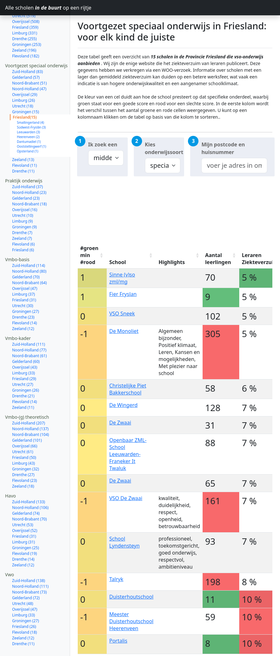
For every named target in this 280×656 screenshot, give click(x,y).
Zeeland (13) (23, 137)
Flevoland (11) (24, 142)
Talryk (116, 579)
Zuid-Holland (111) (28, 321)
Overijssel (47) (24, 266)
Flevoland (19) (24, 531)
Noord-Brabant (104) (30, 412)
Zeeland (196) (24, 27)
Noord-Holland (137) (30, 406)
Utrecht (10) (22, 192)
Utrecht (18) (22, 83)
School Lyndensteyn (124, 542)
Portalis (118, 640)
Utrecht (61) (22, 429)
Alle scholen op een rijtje (37, 7)
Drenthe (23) (23, 294)
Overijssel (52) (24, 508)
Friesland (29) (24, 356)
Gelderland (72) (25, 575)
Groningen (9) (24, 204)
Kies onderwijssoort (164, 148)
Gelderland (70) (25, 254)
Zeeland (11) (23, 384)
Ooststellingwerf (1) (31, 124)
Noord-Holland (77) (29, 327)
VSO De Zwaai (125, 498)
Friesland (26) (24, 604)
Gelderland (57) (25, 54)
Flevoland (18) (24, 609)
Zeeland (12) (23, 306)
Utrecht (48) (22, 581)
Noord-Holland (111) (30, 563)
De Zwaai (120, 422)
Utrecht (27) (22, 362)
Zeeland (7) (22, 215)
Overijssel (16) (24, 187)
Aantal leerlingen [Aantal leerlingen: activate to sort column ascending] (218, 259)
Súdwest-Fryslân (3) (31, 104)
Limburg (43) (23, 440)
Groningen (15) (25, 89)
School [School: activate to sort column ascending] (117, 262)
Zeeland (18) (23, 463)
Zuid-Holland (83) (27, 49)
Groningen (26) (25, 367)
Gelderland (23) (25, 175)
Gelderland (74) (25, 490)
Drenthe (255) (24, 16)
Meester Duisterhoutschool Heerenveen (131, 621)
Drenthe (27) (23, 452)
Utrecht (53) (22, 502)
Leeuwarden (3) (28, 109)
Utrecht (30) (22, 283)
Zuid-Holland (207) (28, 400)
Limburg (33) (23, 350)
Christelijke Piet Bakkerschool (127, 389)
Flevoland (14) (24, 300)
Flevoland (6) (23, 221)
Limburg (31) (23, 519)
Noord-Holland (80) (29, 248)
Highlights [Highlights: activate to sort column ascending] (172, 262)
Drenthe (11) (23, 148)
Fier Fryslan (123, 294)
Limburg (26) (23, 77)
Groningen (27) (25, 288)
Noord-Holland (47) (29, 66)
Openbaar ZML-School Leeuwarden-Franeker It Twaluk (128, 454)
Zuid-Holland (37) (27, 164)
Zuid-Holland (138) (28, 558)
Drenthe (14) (23, 536)
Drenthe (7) (22, 210)
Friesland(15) (25, 94)
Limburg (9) (22, 198)
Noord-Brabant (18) (29, 181)
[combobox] (234, 165)
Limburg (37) (23, 271)
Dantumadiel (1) (29, 119)
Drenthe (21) (23, 373)
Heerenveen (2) (28, 114)
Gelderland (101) (27, 417)
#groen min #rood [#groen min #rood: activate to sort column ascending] (89, 255)
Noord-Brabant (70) (29, 496)
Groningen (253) (26, 22)
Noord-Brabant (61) (29, 333)
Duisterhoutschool (131, 596)
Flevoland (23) (24, 458)
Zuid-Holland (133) (28, 479)
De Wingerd (123, 405)
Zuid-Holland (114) (28, 243)
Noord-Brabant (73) (29, 569)
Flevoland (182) (25, 33)
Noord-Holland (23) (29, 170)
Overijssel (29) (24, 72)
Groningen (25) (25, 525)
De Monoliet (124, 331)
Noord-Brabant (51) (29, 60)
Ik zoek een (102, 144)
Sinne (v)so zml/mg (122, 278)
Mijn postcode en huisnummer (223, 148)
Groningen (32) (25, 446)
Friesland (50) (24, 435)
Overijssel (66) (24, 423)
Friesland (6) (23, 227)
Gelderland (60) (25, 339)
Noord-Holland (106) (30, 485)
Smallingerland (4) (30, 100)
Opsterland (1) (27, 128)
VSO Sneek (122, 313)
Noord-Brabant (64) (29, 260)
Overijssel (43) (24, 344)
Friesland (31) (24, 277)
